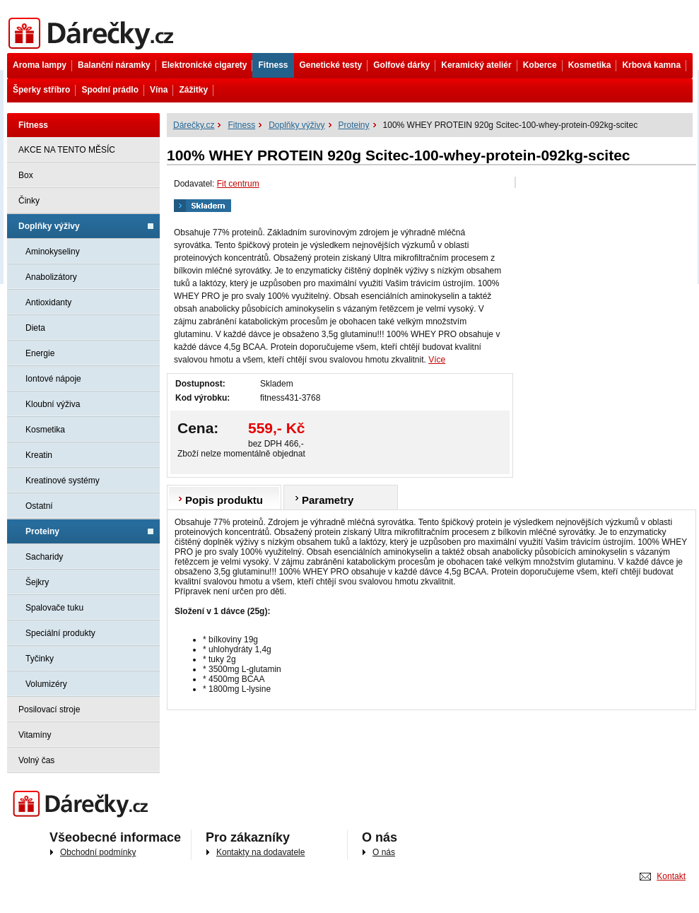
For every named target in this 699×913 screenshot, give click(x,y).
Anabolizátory (51, 277)
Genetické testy (331, 65)
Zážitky (193, 90)
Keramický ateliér (476, 65)
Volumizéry (46, 684)
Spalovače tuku (54, 608)
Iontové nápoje (53, 379)
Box (25, 175)
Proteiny (42, 531)
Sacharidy (44, 557)
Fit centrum (238, 184)
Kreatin (38, 455)
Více (436, 360)
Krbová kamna (651, 65)
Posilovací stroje (49, 709)
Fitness (273, 65)
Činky (29, 201)
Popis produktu (224, 500)
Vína (159, 90)
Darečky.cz (83, 804)
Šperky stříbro (41, 90)
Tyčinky (39, 659)
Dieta (35, 328)
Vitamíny (34, 735)
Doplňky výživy (49, 226)
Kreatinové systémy (62, 480)
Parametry (327, 500)
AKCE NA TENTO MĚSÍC (66, 150)
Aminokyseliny (52, 252)
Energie (39, 353)
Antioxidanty (48, 302)
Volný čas (36, 760)
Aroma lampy (39, 65)
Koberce (540, 65)
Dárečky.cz (93, 33)
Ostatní (39, 506)
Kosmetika (589, 65)
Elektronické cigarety (204, 65)
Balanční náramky (114, 65)
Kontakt (671, 876)
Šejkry (37, 582)
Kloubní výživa (52, 404)
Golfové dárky (401, 65)
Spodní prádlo (110, 90)
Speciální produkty (60, 633)
